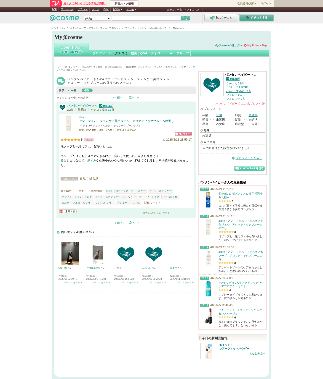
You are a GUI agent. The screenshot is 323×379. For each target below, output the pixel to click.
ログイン (265, 3)
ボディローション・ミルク (95, 125)
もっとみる (256, 353)
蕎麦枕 (174, 268)
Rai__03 (63, 268)
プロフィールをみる (249, 158)
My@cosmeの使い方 (227, 45)
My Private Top (257, 45)
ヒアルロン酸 (170, 197)
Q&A (106, 9)
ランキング (67, 9)
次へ (132, 97)
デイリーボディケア (160, 191)
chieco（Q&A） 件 (238, 91)
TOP (54, 9)
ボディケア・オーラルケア (130, 191)
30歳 (219, 115)
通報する (68, 211)
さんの (240, 103)
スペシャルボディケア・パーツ (113, 197)
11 (109, 109)
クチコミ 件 (235, 83)
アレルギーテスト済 (128, 202)
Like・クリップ (178, 53)
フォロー (157, 53)
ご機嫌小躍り (93, 268)
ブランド (82, 9)
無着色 (65, 202)
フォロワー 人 (235, 98)
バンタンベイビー (79, 105)
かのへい (147, 268)
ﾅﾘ (115, 268)
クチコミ (121, 53)
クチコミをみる (72, 282)
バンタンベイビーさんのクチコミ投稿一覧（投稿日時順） (93, 67)
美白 (64, 160)
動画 (134, 53)
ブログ (95, 9)
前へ (120, 97)
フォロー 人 (234, 95)
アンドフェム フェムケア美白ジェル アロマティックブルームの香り (126, 121)
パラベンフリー (105, 202)
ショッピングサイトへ (183, 134)
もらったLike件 (238, 87)
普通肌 (253, 115)
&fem (82, 117)
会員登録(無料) (246, 3)
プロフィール (102, 53)
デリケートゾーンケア (126, 125)
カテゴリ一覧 (174, 9)
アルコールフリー (83, 202)
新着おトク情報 (124, 3)
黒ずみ (91, 160)
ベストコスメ (192, 9)
